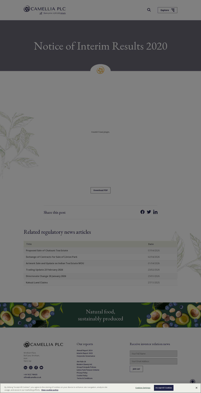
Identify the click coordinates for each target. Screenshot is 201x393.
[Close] (196, 388)
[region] (100, 388)
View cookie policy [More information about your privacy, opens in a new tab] (49, 390)
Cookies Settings (142, 387)
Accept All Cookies (163, 387)
